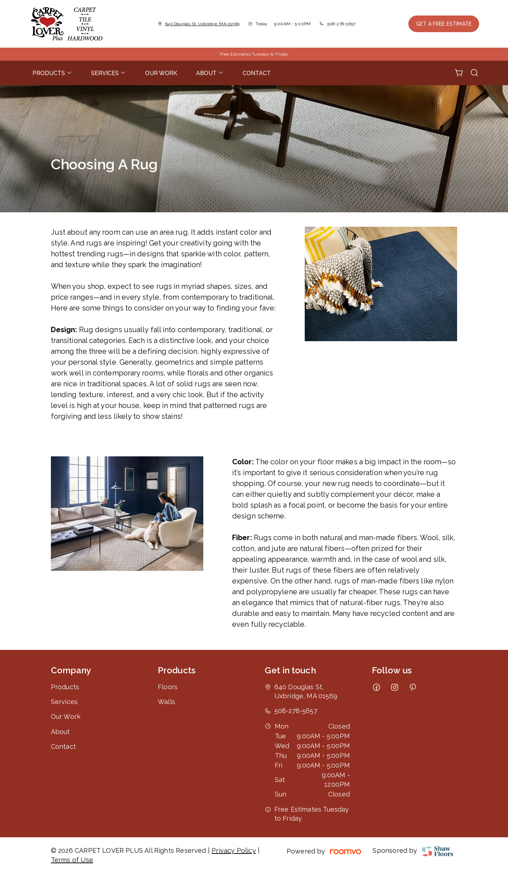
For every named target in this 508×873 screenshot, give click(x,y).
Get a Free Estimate (444, 24)
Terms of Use (72, 860)
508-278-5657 (341, 23)
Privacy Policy (234, 850)
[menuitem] (52, 73)
